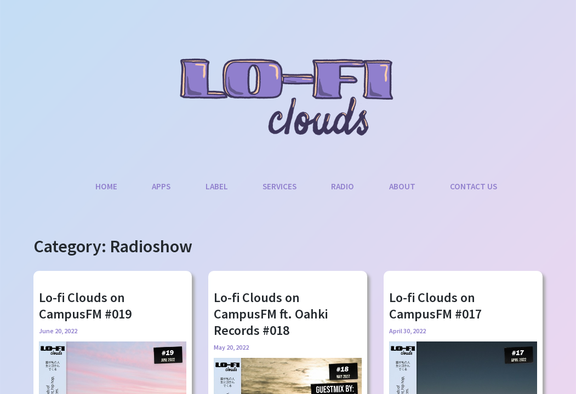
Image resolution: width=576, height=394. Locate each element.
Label (217, 186)
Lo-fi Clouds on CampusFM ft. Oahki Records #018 (271, 314)
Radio (342, 186)
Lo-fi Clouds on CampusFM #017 (435, 305)
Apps (161, 186)
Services (279, 186)
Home (106, 186)
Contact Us (473, 186)
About (402, 186)
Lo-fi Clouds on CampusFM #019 (85, 305)
